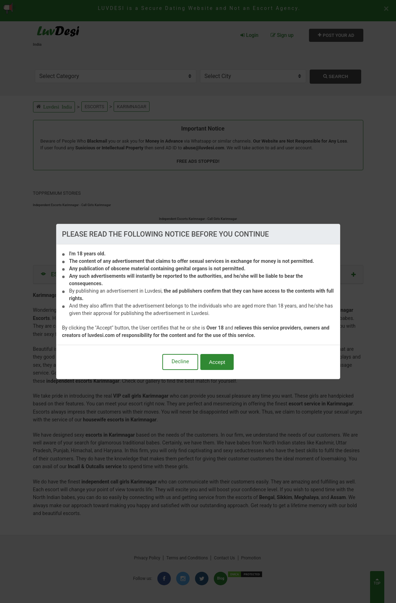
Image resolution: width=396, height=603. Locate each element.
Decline (180, 361)
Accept (217, 362)
